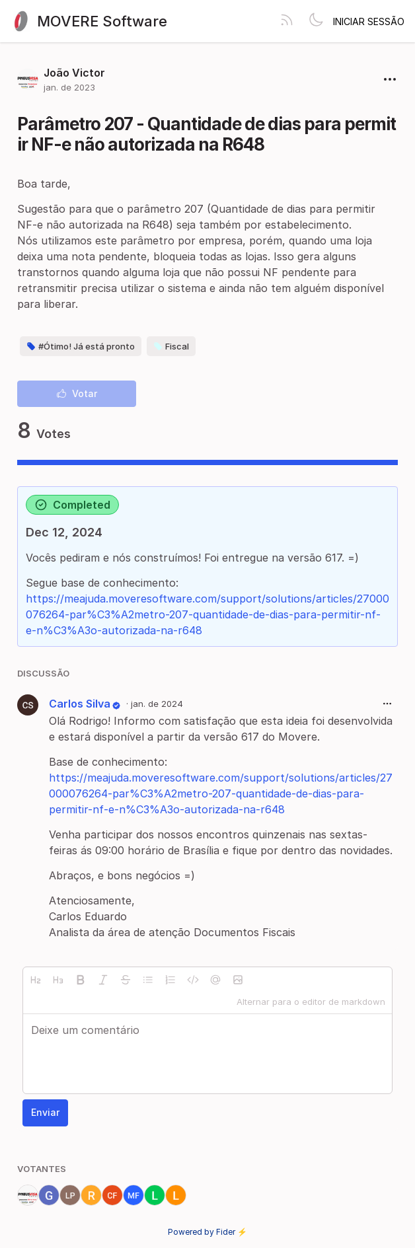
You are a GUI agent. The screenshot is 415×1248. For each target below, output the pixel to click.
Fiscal (171, 346)
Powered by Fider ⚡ (207, 1232)
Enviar (45, 1112)
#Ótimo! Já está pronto (80, 346)
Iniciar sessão (368, 21)
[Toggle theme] (316, 21)
